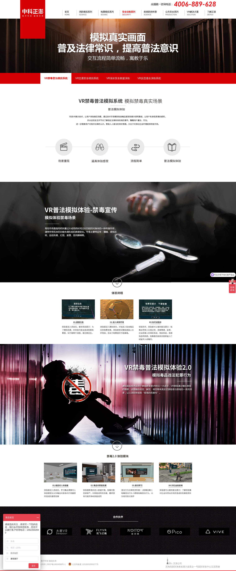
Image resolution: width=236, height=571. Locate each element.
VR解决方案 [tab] (193, 12)
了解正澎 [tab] (211, 12)
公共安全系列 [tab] (171, 12)
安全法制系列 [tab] (128, 12)
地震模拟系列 (107, 12)
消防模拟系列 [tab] (85, 12)
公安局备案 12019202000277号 (85, 564)
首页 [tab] (67, 12)
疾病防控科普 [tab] (150, 12)
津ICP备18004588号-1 (56, 564)
